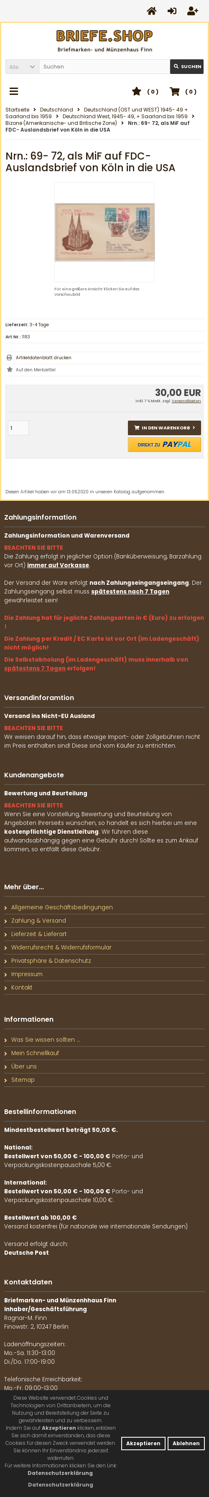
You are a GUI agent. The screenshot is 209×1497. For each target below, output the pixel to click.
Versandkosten (186, 400)
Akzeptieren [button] (143, 1443)
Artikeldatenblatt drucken (43, 358)
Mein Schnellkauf (31, 1053)
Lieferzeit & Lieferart (35, 934)
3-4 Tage (39, 325)
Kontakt (18, 988)
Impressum (23, 974)
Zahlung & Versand (35, 921)
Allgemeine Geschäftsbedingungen (58, 907)
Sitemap (19, 1080)
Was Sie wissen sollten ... (42, 1040)
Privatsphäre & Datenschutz (47, 961)
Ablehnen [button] (186, 1443)
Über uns (20, 1067)
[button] (22, 66)
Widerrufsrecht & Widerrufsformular (58, 947)
